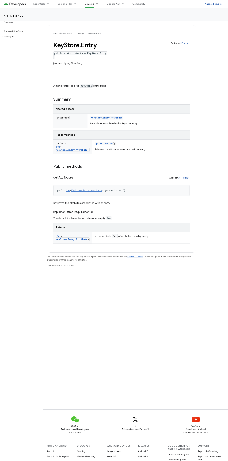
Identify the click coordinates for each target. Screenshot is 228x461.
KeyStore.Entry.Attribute (106, 117)
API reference (13, 15)
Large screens (114, 451)
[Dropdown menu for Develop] (98, 4)
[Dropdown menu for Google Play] (124, 4)
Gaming (81, 451)
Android (51, 451)
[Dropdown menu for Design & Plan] (76, 4)
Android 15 (142, 451)
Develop (80, 33)
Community (138, 3)
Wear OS (111, 456)
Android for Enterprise (58, 456)
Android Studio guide (178, 454)
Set (58, 146)
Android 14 (143, 456)
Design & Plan (64, 3)
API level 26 (184, 177)
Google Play (113, 3)
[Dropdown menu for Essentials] (49, 4)
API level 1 (185, 43)
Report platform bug (208, 451)
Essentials (39, 3)
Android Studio (213, 3)
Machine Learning (86, 456)
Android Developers (62, 33)
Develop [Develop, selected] (89, 3)
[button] (21, 36)
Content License (135, 256)
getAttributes (104, 143)
